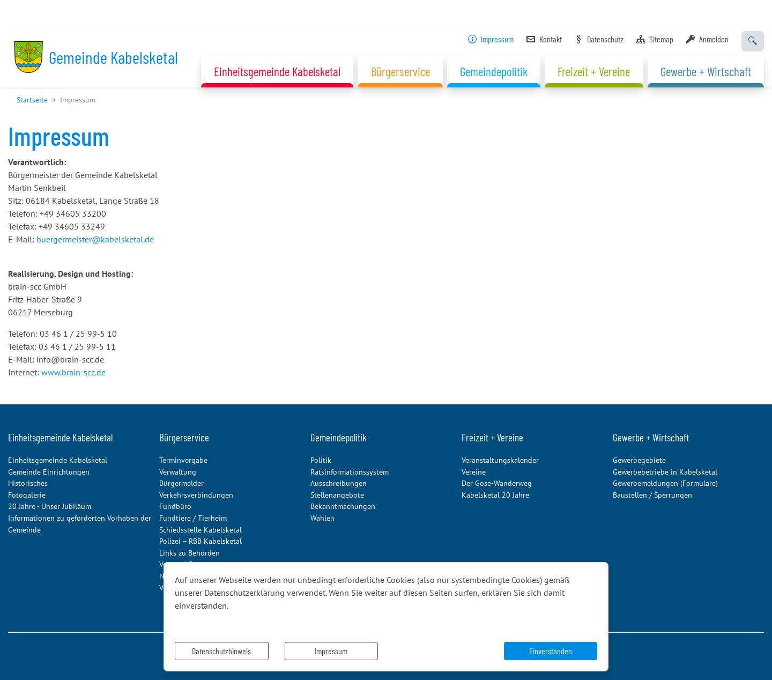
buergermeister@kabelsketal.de (95, 239)
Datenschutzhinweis (221, 651)
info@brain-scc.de (70, 359)
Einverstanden (550, 651)
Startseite (32, 99)
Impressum (331, 651)
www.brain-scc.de (73, 372)
